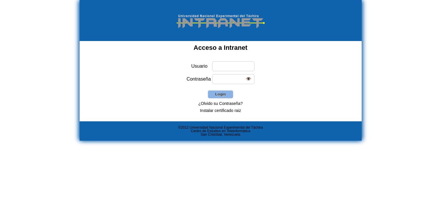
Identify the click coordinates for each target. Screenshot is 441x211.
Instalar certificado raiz (220, 110)
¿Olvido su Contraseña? (220, 103)
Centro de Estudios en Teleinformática (220, 131)
